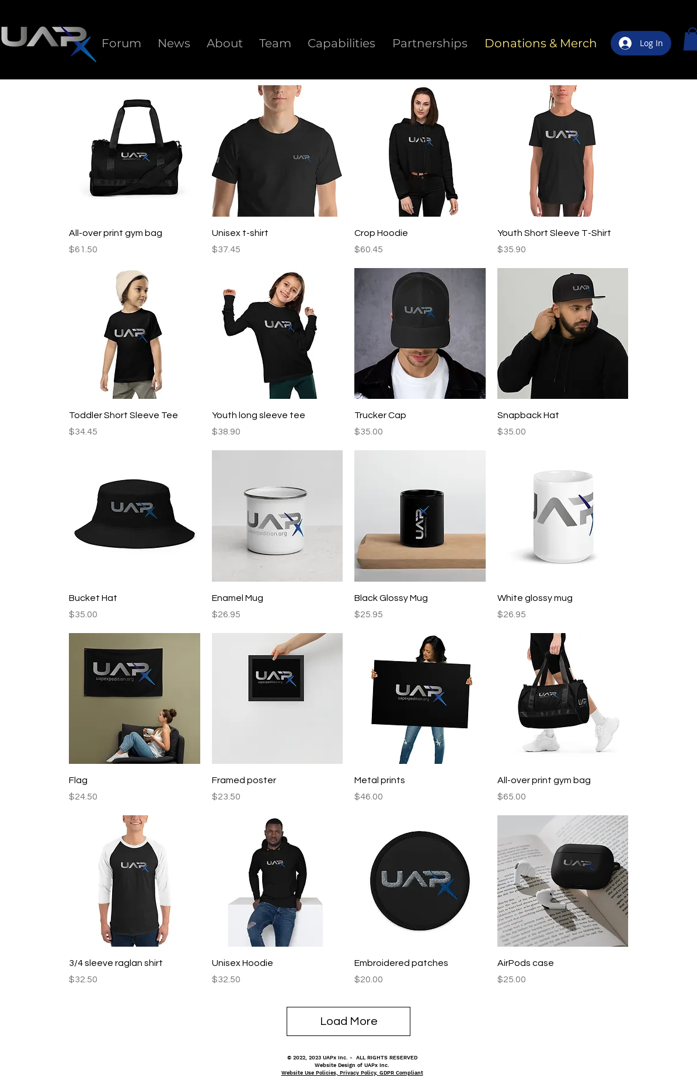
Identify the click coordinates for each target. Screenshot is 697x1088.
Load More (349, 1021)
